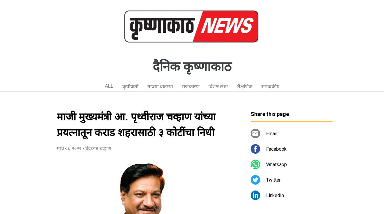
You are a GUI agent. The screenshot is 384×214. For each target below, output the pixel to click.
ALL (109, 86)
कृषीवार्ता (130, 86)
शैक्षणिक (244, 86)
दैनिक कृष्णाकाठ (192, 66)
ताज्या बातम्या (160, 86)
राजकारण (191, 86)
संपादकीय (270, 86)
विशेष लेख (218, 86)
